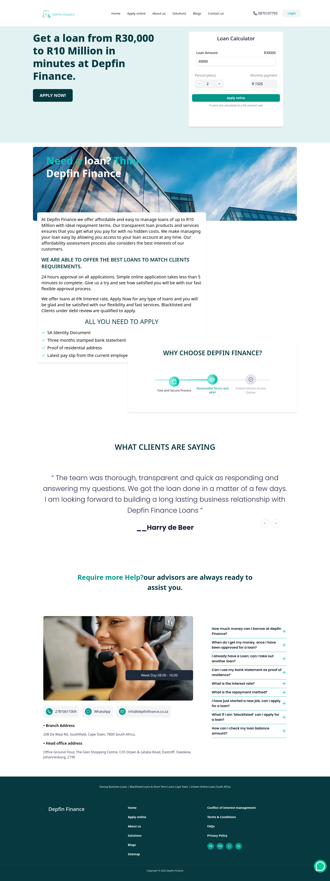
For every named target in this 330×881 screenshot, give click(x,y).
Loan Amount (207, 52)
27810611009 (65, 711)
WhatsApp (102, 711)
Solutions (179, 13)
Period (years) (205, 75)
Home (115, 13)
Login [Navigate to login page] (292, 13)
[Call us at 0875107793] (265, 13)
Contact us (216, 13)
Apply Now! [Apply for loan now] (53, 95)
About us (159, 13)
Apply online (136, 13)
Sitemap (134, 854)
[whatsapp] (320, 866)
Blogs (197, 13)
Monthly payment (263, 75)
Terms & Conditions (221, 817)
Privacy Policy (217, 836)
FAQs (211, 826)
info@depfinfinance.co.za (148, 711)
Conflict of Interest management (231, 808)
